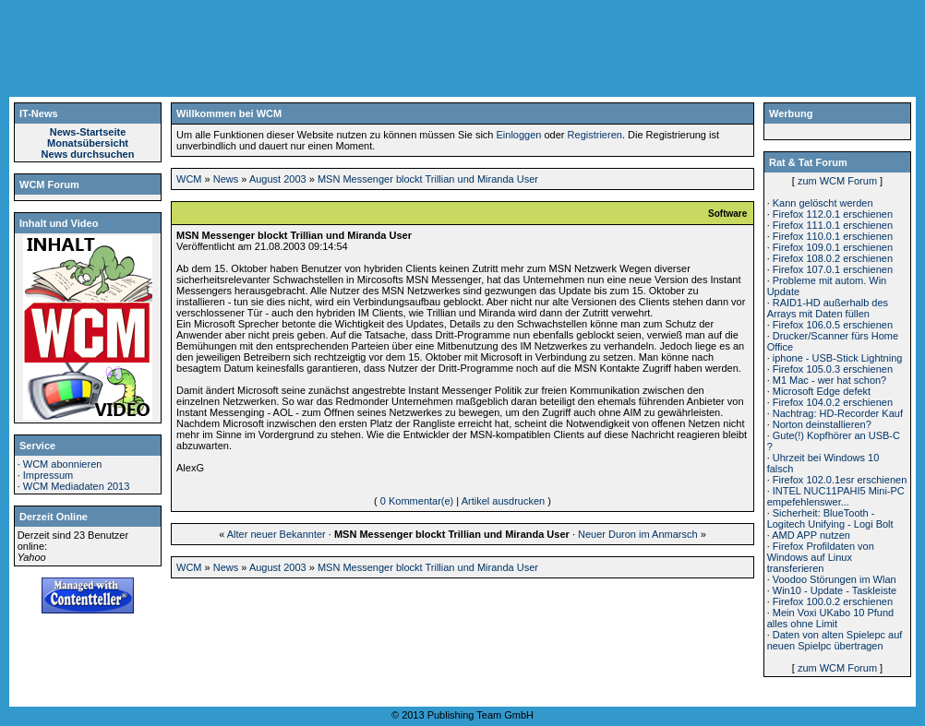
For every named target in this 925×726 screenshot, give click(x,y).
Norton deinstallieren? (822, 424)
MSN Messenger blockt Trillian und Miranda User (428, 178)
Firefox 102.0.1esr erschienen (840, 479)
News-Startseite (88, 131)
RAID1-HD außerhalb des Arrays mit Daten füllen (827, 308)
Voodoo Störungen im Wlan (834, 579)
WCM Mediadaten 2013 (76, 486)
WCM (189, 178)
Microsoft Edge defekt (822, 391)
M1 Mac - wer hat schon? (830, 380)
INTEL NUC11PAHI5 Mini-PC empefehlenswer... (836, 496)
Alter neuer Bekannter (276, 534)
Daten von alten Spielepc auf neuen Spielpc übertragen (835, 640)
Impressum (48, 475)
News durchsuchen (88, 154)
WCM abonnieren (62, 464)
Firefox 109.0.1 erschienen (833, 247)
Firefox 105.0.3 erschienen (833, 369)
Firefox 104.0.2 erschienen (833, 402)
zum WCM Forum (837, 180)
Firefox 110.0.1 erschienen (833, 236)
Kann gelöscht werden (823, 202)
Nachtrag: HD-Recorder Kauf (838, 413)
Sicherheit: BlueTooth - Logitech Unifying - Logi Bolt (830, 518)
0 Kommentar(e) (416, 500)
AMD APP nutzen (811, 535)
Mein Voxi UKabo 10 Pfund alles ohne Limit (831, 618)
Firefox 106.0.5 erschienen (833, 324)
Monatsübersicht (87, 143)
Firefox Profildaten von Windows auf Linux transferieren (820, 557)
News (226, 178)
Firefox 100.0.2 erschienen (833, 601)
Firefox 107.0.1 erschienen (833, 269)
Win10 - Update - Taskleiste (834, 590)
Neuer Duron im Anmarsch (638, 534)
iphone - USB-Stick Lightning (838, 357)
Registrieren (595, 134)
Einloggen (519, 134)
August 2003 (277, 178)
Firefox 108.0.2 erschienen (833, 258)
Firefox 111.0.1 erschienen (833, 225)
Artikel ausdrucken (504, 500)
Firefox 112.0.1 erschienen (833, 214)
